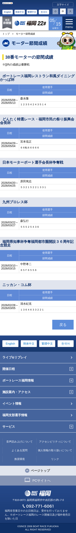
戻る (63, 325)
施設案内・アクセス (16, 392)
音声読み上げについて (19, 441)
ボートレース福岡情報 (18, 380)
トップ (6, 33)
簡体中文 (19, 12)
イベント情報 (11, 403)
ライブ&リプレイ (14, 357)
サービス (8, 426)
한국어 (44, 12)
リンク (55, 459)
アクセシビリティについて (55, 441)
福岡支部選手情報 (14, 415)
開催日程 (8, 369)
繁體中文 (32, 12)
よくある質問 (19, 450)
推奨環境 (19, 459)
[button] (7, 3)
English (7, 12)
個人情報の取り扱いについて (55, 450)
